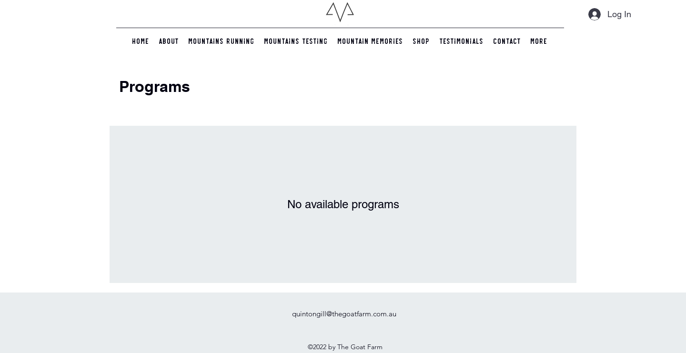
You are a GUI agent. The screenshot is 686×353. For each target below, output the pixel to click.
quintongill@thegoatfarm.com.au (344, 313)
